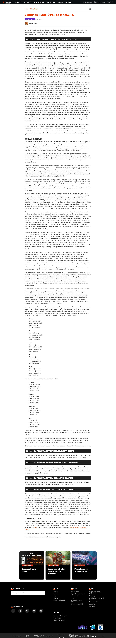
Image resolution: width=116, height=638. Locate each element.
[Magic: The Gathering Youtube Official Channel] (34, 611)
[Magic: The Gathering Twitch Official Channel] (27, 611)
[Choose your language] (97, 636)
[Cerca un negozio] (43, 593)
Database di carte (99, 2)
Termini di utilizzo (16, 636)
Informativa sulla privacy (39, 636)
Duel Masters (57, 618)
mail (35, 527)
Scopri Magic (51, 2)
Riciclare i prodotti (77, 604)
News (26, 9)
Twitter (72, 527)
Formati (55, 594)
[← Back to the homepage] (7, 2)
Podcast (55, 598)
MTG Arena (27, 2)
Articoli (68, 2)
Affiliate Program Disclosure (76, 601)
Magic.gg (92, 596)
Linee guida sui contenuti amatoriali (61, 636)
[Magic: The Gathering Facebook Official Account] (13, 611)
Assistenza (74, 596)
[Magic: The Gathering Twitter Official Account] (20, 611)
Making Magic (34, 9)
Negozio (60, 2)
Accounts (109, 2)
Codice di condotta (27, 636)
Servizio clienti (50, 636)
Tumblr (77, 527)
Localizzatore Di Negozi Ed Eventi (96, 599)
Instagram (83, 527)
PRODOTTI (18, 2)
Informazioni (75, 592)
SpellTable (92, 606)
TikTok (27, 530)
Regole (55, 596)
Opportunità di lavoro (78, 594)
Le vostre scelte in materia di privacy (84, 636)
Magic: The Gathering (95, 592)
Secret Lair (92, 604)
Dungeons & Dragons (60, 616)
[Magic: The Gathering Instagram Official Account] (41, 611)
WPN (72, 598)
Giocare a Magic (39, 2)
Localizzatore (87, 2)
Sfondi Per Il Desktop (59, 600)
